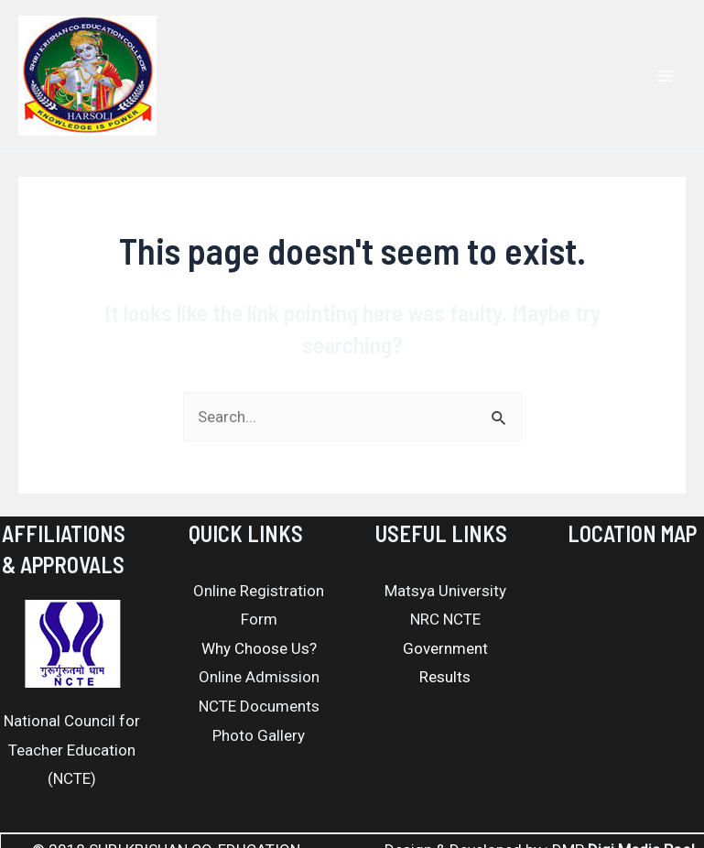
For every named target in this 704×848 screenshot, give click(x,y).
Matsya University (445, 591)
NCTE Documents (259, 706)
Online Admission (259, 677)
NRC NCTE (445, 619)
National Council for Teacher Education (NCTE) (72, 750)
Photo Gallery (258, 735)
